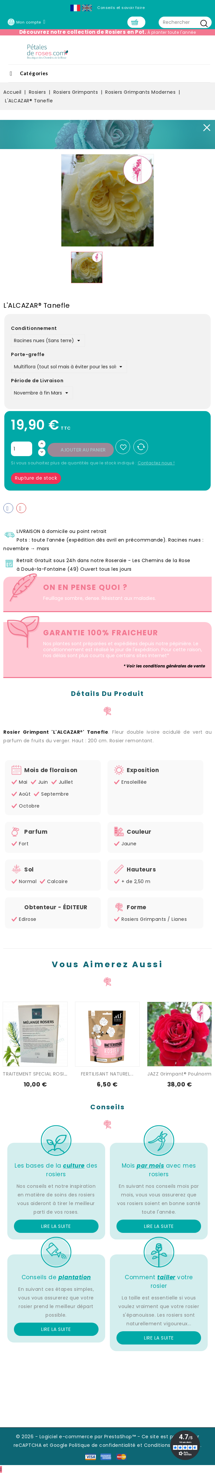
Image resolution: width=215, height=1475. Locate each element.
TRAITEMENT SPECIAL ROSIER (36, 1075)
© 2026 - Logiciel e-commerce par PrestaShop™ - (79, 1438)
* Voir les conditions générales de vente (164, 667)
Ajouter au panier (83, 451)
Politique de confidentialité (102, 1446)
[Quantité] (21, 450)
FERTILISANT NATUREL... (107, 1075)
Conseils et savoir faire (121, 7)
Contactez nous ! (156, 464)
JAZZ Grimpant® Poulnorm (179, 1075)
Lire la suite (56, 1227)
